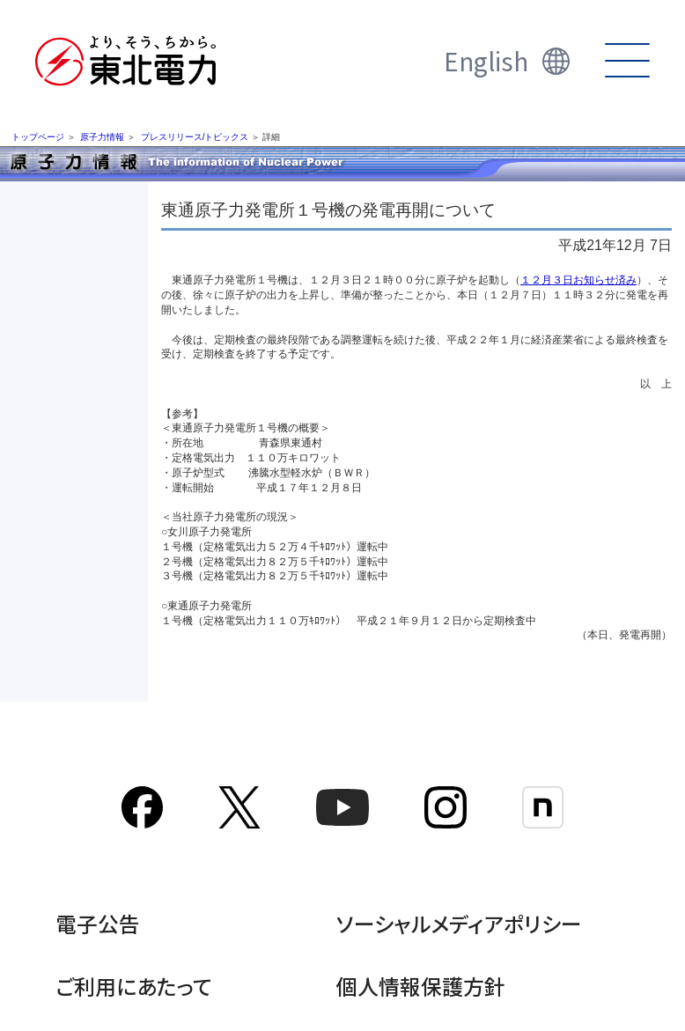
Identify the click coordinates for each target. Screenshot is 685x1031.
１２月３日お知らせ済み (578, 280)
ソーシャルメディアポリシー (459, 923)
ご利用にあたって (133, 985)
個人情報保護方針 (420, 985)
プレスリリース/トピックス (195, 137)
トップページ (37, 137)
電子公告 (97, 923)
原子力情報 (102, 137)
